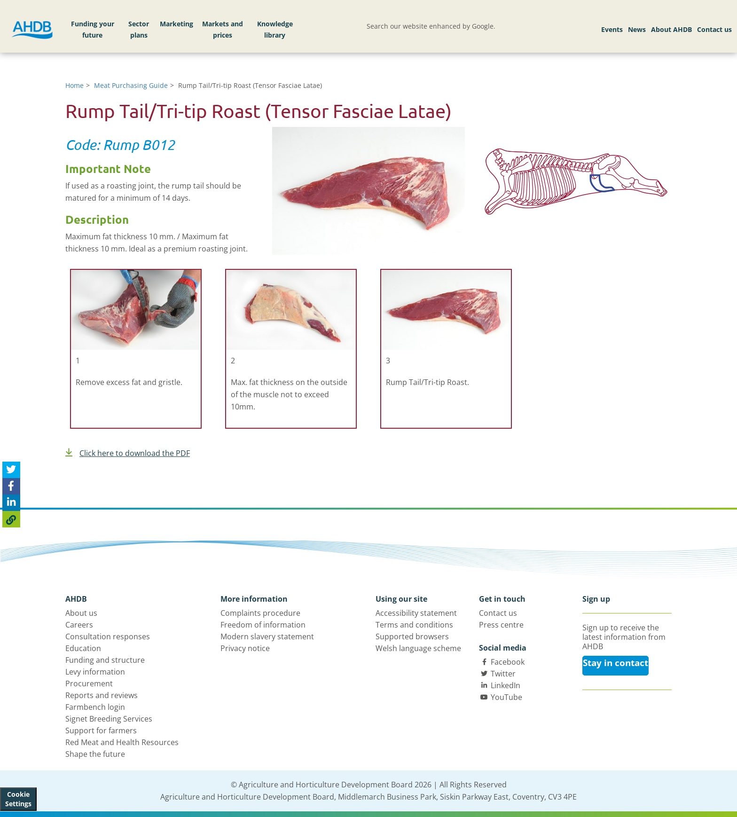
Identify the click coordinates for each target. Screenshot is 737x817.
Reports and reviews (101, 695)
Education (83, 648)
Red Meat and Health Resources (122, 742)
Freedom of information (263, 625)
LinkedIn (505, 685)
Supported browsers (412, 636)
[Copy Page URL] (11, 519)
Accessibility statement (416, 613)
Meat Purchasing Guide (131, 85)
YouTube (506, 697)
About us (81, 613)
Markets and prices (222, 29)
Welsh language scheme (418, 648)
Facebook (508, 662)
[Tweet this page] (11, 470)
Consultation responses (107, 636)
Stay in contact (615, 663)
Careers (79, 625)
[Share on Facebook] (11, 486)
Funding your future (92, 29)
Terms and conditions (414, 625)
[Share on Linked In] (11, 503)
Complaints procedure (260, 613)
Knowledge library (275, 29)
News (637, 29)
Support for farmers (101, 730)
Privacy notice (245, 648)
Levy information (95, 672)
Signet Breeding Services (108, 719)
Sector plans (138, 29)
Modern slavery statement (267, 636)
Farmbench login (95, 707)
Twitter (503, 673)
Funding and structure (105, 660)
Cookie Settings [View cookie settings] (18, 799)
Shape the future (95, 754)
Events (612, 29)
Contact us (714, 29)
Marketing (176, 23)
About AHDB (671, 29)
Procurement (89, 683)
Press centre (501, 625)
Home (74, 85)
